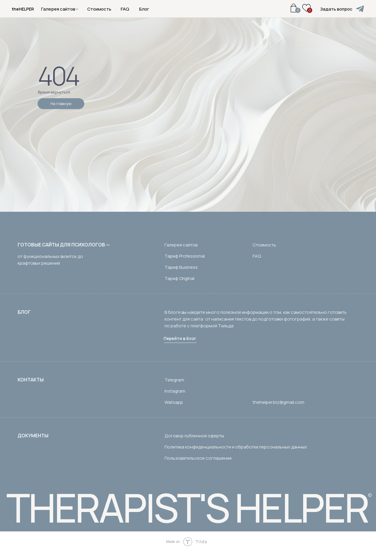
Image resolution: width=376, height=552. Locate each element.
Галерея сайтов (180, 245)
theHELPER (23, 9)
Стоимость (99, 9)
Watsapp (173, 402)
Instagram (174, 391)
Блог (144, 9)
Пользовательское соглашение (198, 458)
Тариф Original (179, 278)
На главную (61, 103)
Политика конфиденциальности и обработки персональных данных (235, 447)
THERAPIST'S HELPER (187, 507)
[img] (360, 9)
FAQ (125, 9)
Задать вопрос (336, 9)
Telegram (174, 380)
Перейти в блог (180, 338)
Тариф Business (181, 267)
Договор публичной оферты (194, 436)
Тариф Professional (184, 256)
